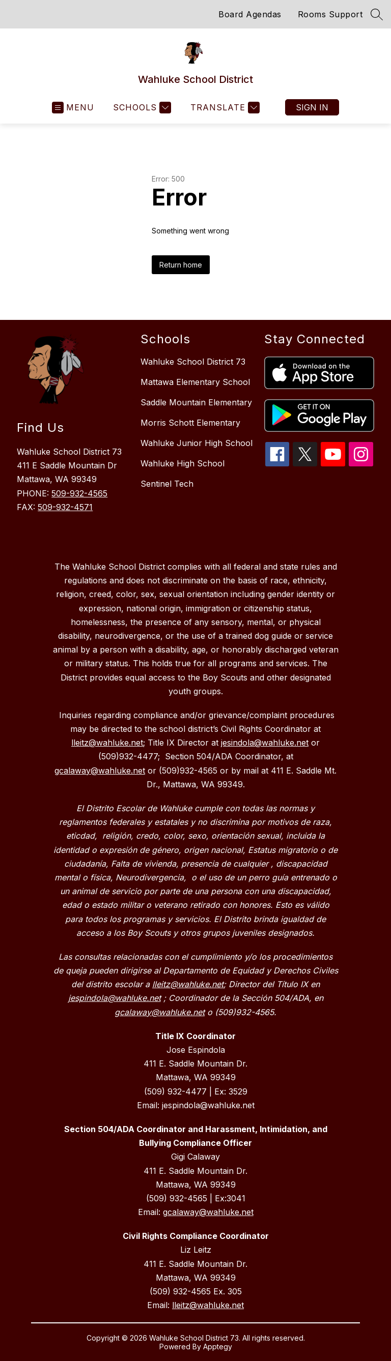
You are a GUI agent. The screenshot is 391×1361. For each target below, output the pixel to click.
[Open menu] (73, 107)
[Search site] (377, 14)
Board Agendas (250, 14)
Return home (180, 264)
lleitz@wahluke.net (208, 1305)
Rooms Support (330, 14)
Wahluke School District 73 (193, 362)
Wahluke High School (183, 463)
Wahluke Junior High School (197, 443)
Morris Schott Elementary (190, 423)
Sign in (312, 107)
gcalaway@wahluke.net (208, 1212)
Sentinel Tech (167, 484)
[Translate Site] (224, 107)
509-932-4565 (79, 493)
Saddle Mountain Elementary (196, 402)
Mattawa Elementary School (195, 382)
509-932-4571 (65, 507)
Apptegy (217, 1346)
